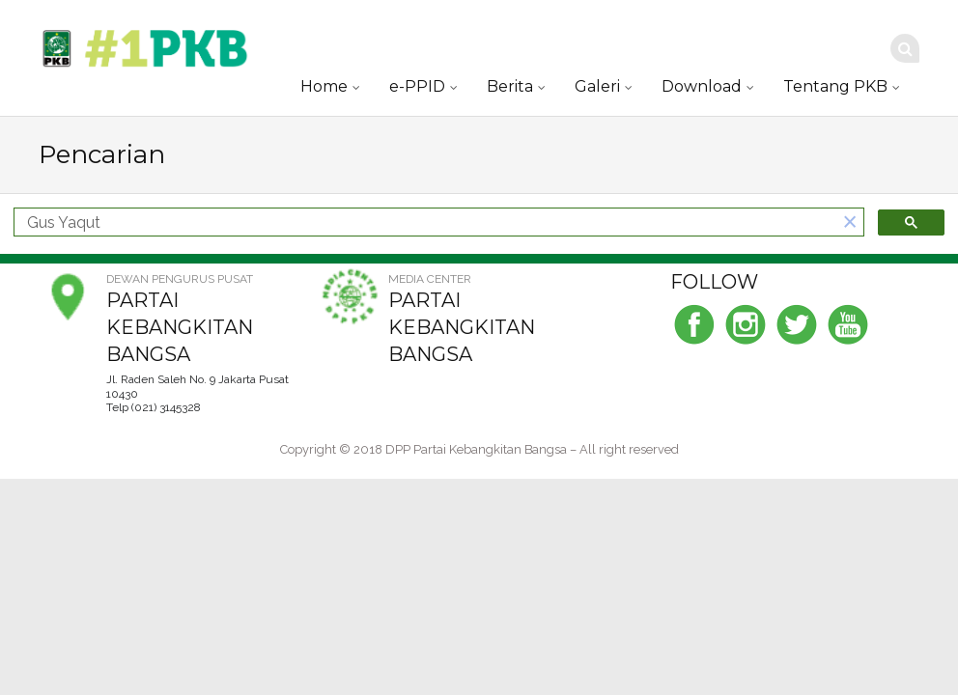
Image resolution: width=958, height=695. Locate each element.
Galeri (597, 86)
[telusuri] (425, 222)
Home (324, 86)
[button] (849, 222)
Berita (510, 86)
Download (702, 86)
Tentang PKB (835, 86)
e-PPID (417, 86)
